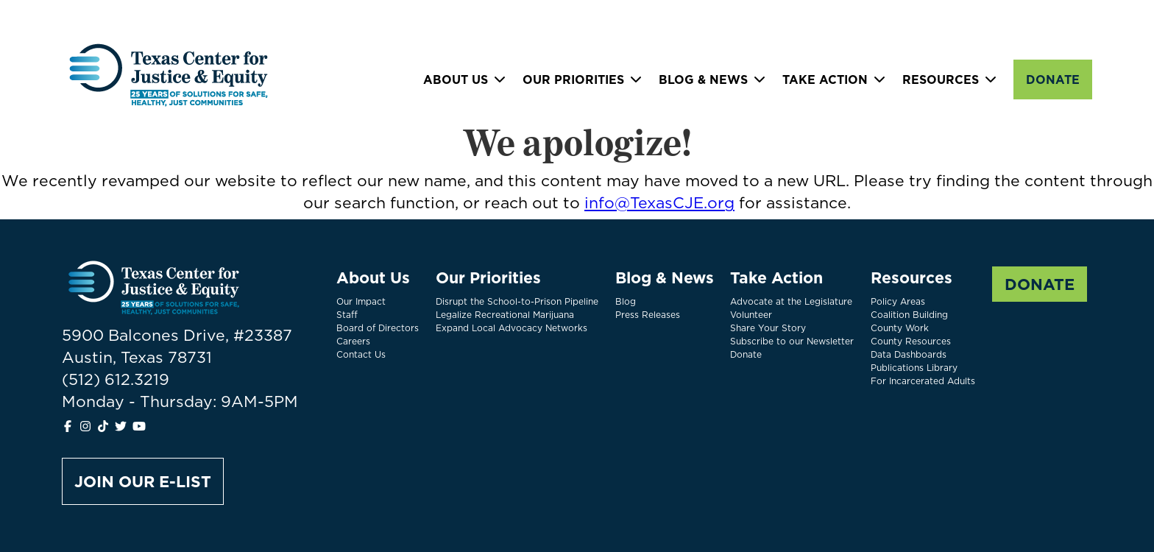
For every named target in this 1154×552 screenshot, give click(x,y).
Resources (940, 79)
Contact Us (361, 354)
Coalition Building (909, 314)
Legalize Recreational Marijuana (505, 314)
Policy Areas (898, 301)
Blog (625, 301)
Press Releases (647, 314)
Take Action (825, 79)
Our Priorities (573, 79)
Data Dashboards (908, 354)
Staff (347, 314)
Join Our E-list (142, 481)
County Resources (911, 341)
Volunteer (751, 314)
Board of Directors (377, 328)
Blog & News (703, 79)
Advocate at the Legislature (791, 301)
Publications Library (914, 367)
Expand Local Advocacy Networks (511, 328)
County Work (900, 328)
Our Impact (361, 301)
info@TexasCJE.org (659, 202)
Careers (353, 341)
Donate (1053, 79)
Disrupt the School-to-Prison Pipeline (517, 301)
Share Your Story (768, 328)
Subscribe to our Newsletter (792, 341)
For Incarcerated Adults (923, 381)
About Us (455, 79)
